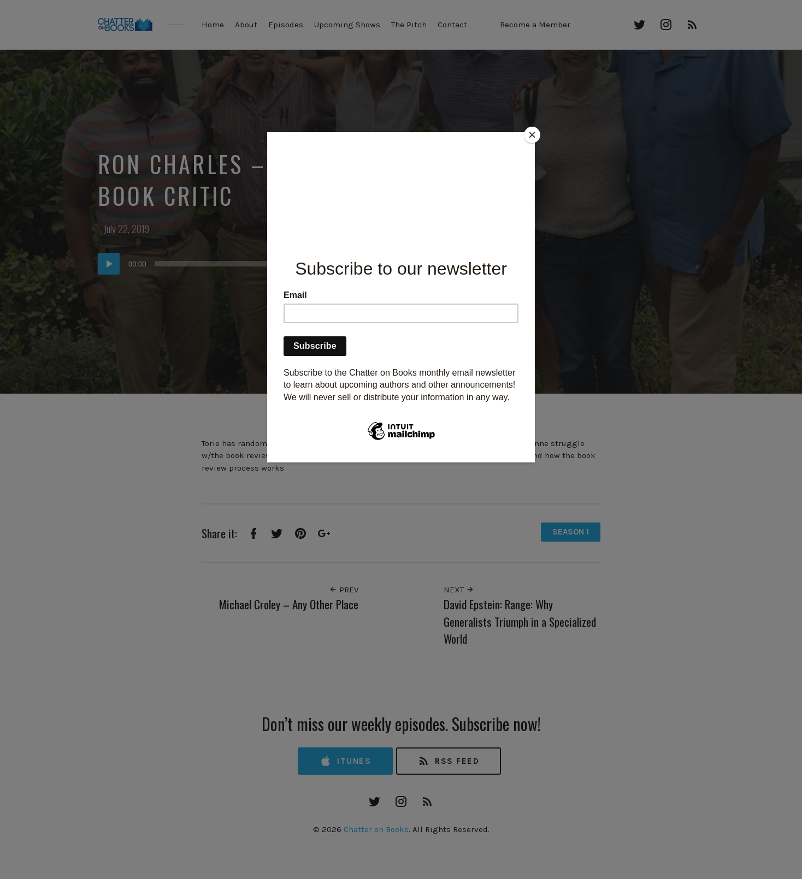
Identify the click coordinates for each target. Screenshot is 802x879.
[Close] (532, 135)
